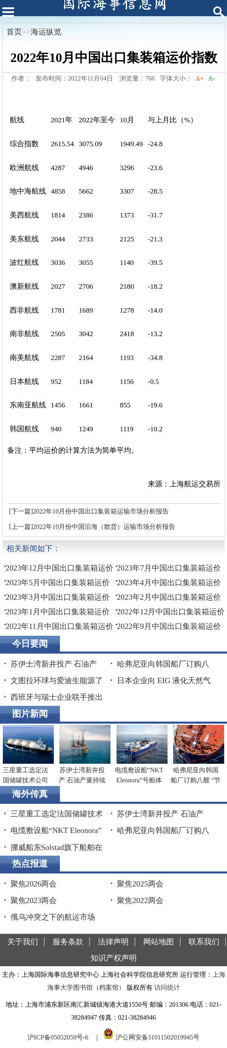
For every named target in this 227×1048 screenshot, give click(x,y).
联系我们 (204, 941)
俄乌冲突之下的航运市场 (53, 917)
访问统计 (167, 987)
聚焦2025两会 (140, 884)
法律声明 (113, 941)
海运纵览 (46, 32)
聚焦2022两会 (140, 900)
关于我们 (22, 941)
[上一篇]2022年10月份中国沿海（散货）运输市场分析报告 (92, 526)
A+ (200, 78)
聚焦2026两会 (34, 884)
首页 (14, 32)
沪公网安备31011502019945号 (157, 1037)
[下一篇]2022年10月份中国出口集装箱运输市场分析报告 (89, 511)
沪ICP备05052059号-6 (58, 1037)
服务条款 (68, 941)
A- (211, 78)
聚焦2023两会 (34, 900)
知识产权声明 (114, 958)
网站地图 (158, 941)
